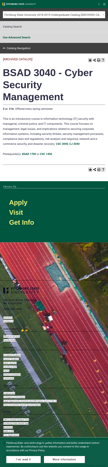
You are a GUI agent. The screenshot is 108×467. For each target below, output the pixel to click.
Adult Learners (10, 363)
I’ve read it (23, 459)
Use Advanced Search (16, 37)
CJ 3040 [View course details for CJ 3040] (74, 143)
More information (64, 459)
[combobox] (54, 14)
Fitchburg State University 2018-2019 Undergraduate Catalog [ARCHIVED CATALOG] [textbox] (54, 14)
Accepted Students (12, 355)
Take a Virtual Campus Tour (16, 419)
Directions (8, 318)
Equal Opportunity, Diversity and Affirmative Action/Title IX (30, 401)
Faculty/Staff (9, 340)
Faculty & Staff (10, 367)
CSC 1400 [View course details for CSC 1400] (46, 154)
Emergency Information (14, 397)
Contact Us (8, 321)
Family (6, 371)
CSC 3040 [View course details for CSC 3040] (62, 143)
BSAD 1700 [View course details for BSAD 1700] (29, 154)
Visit (16, 212)
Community (8, 378)
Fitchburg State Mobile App (15, 423)
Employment (9, 393)
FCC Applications (11, 435)
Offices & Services (11, 336)
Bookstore (8, 427)
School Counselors (12, 374)
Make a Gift (8, 431)
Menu (105, 4)
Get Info (21, 222)
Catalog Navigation (19, 48)
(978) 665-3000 (12, 309)
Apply (18, 202)
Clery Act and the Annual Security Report (22, 405)
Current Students (11, 359)
